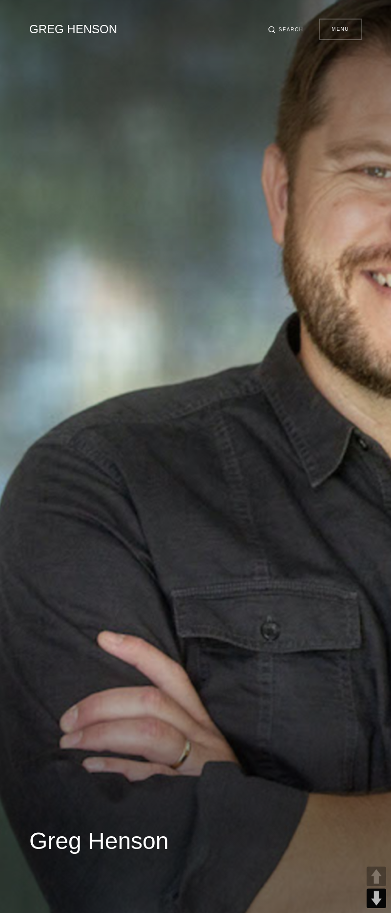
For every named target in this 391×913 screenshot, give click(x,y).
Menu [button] (340, 29)
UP (376, 876)
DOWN (376, 898)
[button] (285, 29)
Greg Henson (73, 29)
